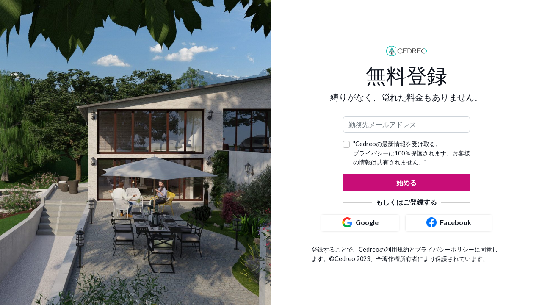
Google (360, 222)
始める (406, 182)
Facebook (448, 222)
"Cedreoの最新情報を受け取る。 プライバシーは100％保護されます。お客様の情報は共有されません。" (411, 153)
